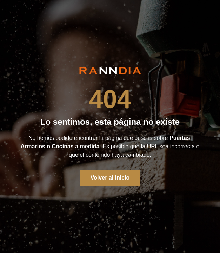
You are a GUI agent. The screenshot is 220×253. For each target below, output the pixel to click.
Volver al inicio (110, 178)
